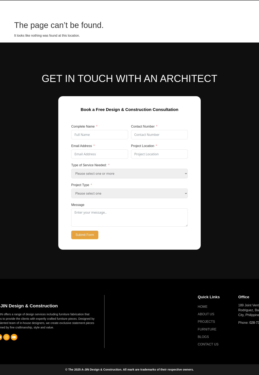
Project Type (80, 185)
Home (95, 4)
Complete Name (83, 126)
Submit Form (84, 235)
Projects (139, 4)
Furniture (163, 4)
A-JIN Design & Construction (31, 9)
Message (77, 205)
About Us (114, 4)
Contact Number (143, 126)
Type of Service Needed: (89, 165)
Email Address (81, 146)
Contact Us (100, 14)
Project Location (142, 146)
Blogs (186, 4)
